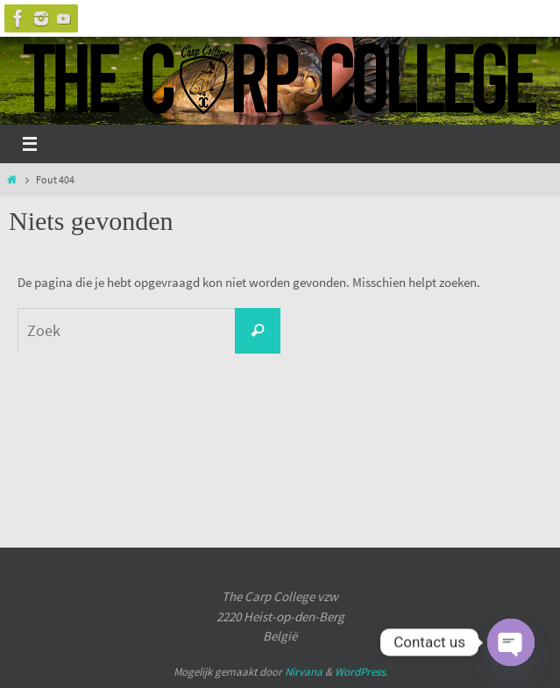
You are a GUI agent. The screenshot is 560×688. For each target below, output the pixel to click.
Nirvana (304, 671)
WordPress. (361, 671)
